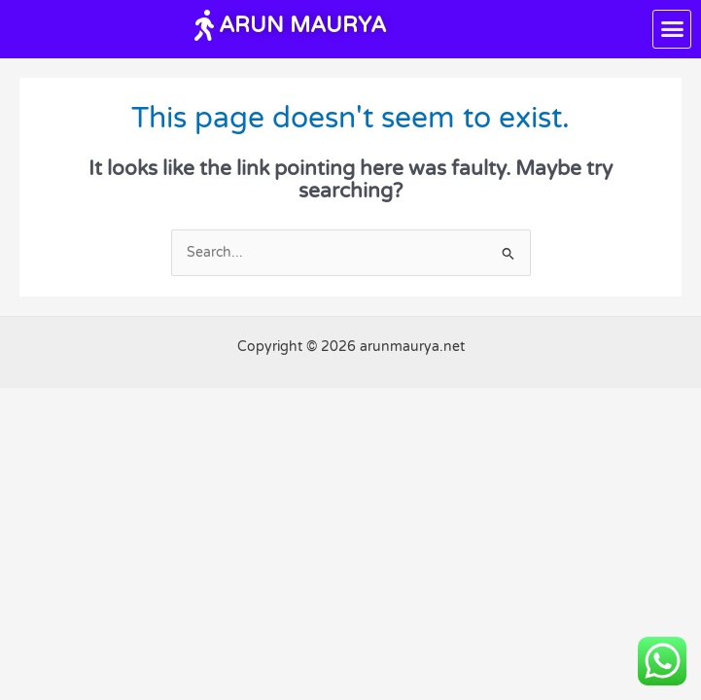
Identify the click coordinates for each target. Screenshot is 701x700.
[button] (671, 29)
